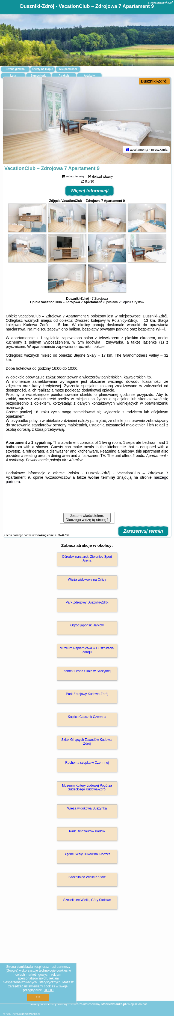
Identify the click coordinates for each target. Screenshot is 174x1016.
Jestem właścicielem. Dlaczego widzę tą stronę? (87, 518)
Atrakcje (63, 75)
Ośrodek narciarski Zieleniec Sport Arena (87, 558)
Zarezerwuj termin (143, 531)
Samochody (38, 75)
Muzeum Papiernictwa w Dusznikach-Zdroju (87, 650)
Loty (13, 75)
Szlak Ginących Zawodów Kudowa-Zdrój (87, 741)
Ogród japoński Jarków (87, 625)
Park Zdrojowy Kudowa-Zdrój (87, 694)
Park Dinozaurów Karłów (87, 831)
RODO (49, 990)
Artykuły (89, 75)
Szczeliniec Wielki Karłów (87, 877)
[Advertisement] (87, 963)
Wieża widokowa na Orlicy (87, 579)
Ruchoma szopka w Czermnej (87, 763)
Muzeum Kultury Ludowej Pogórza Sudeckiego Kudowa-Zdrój (87, 787)
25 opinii (125, 302)
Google (12, 970)
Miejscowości (68, 69)
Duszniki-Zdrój (154, 81)
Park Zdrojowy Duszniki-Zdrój (87, 602)
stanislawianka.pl (160, 2)
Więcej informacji (89, 190)
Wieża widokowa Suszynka (87, 808)
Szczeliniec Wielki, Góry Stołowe (87, 900)
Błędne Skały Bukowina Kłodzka (87, 854)
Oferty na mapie (42, 69)
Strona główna (15, 69)
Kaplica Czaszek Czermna (87, 717)
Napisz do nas (138, 1004)
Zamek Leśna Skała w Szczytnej (87, 671)
